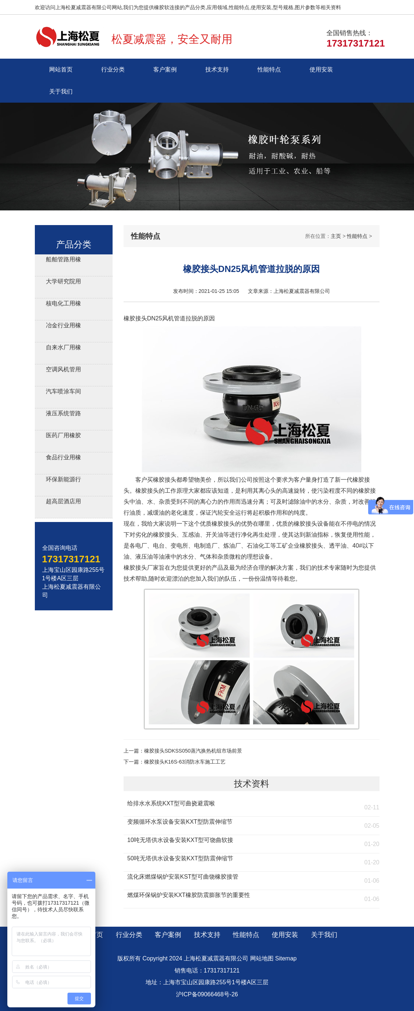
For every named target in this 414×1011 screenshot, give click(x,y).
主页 (336, 236)
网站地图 (262, 958)
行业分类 (113, 69)
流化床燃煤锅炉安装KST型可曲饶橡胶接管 (182, 877)
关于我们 (61, 91)
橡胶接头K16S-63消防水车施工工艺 (185, 762)
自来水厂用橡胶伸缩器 (63, 348)
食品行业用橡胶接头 (63, 458)
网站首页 (61, 69)
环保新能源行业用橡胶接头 (63, 480)
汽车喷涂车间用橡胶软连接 (63, 392)
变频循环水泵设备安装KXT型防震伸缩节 (179, 822)
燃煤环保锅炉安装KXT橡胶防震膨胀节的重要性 (188, 895)
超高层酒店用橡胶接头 (63, 502)
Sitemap (286, 958)
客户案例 (165, 69)
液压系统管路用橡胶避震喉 (63, 414)
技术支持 (217, 69)
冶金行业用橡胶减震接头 (63, 326)
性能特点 (269, 69)
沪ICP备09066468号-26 (207, 994)
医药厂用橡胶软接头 (63, 436)
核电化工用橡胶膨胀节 (63, 304)
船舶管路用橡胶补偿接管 (63, 260)
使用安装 (321, 69)
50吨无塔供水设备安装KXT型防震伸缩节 (180, 858)
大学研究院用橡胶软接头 (63, 282)
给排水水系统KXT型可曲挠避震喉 (171, 803)
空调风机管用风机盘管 (63, 370)
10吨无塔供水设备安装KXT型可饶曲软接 (180, 840)
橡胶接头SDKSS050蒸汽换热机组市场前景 (193, 751)
